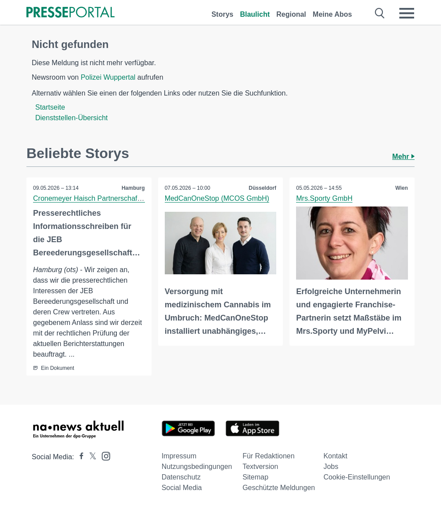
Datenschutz (181, 477)
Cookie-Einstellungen (356, 477)
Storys (222, 14)
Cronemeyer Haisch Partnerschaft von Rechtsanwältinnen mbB (131, 198)
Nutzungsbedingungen (197, 466)
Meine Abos (332, 14)
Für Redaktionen (268, 456)
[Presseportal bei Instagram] (103, 455)
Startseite (50, 107)
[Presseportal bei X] (90, 457)
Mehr (403, 156)
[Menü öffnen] (407, 13)
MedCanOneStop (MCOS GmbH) (217, 198)
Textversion (260, 466)
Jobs (330, 466)
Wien (401, 188)
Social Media (182, 487)
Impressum (179, 456)
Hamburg (133, 188)
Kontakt (335, 456)
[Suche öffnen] (379, 13)
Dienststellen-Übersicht (71, 118)
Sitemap (255, 477)
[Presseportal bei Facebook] (79, 457)
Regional (291, 14)
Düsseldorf (263, 188)
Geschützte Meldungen (278, 487)
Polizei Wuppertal (108, 77)
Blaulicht (255, 14)
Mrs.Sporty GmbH (324, 198)
